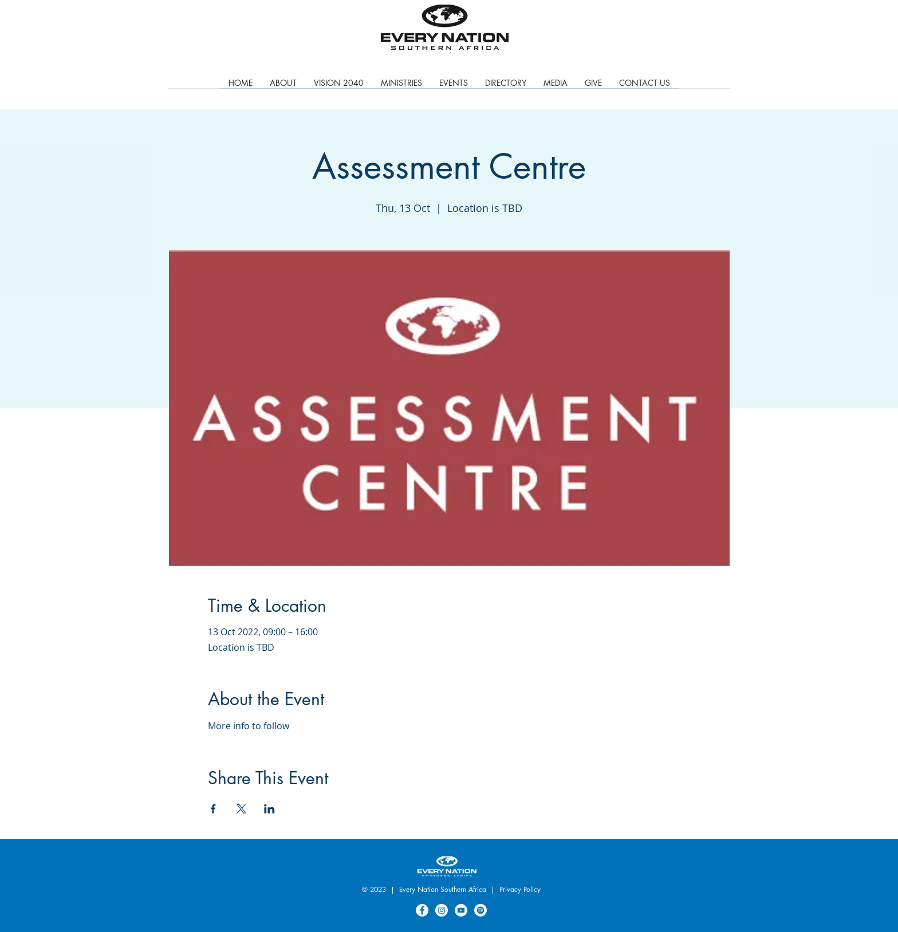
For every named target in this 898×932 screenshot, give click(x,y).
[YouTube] (461, 910)
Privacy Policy (520, 889)
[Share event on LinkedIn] (269, 808)
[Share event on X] (241, 808)
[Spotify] (480, 910)
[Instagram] (441, 910)
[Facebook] (422, 910)
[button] (401, 86)
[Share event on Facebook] (213, 808)
